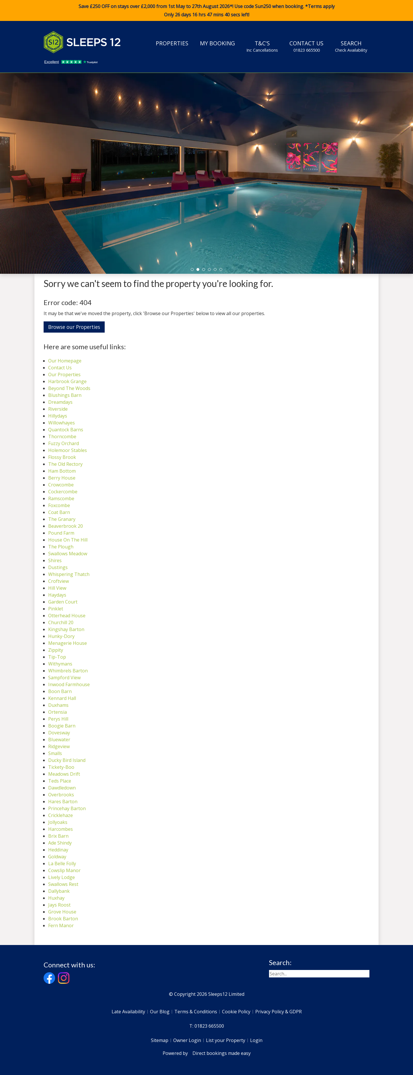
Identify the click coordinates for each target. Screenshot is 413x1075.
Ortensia (57, 712)
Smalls (55, 753)
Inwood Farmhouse (69, 684)
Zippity (55, 650)
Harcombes (60, 829)
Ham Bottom (62, 471)
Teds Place (59, 781)
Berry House (61, 478)
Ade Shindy (60, 843)
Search (351, 46)
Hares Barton (62, 801)
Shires (55, 560)
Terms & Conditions (195, 1011)
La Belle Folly (62, 863)
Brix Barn (58, 836)
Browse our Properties (74, 326)
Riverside (58, 409)
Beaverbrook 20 (65, 526)
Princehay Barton (67, 808)
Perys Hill (58, 719)
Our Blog (160, 1011)
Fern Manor (61, 925)
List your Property (225, 1040)
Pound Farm (61, 533)
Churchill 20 (60, 622)
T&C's (262, 46)
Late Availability (128, 1011)
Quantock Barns (65, 429)
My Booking (217, 43)
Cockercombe (62, 491)
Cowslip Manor (64, 870)
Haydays (57, 595)
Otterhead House (66, 615)
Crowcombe (61, 485)
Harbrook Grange (67, 381)
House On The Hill (67, 540)
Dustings (58, 567)
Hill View (57, 588)
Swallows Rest (63, 884)
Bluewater (59, 739)
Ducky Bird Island (66, 760)
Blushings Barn (64, 395)
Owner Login (187, 1040)
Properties (172, 43)
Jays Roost (59, 905)
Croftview (58, 581)
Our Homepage (64, 361)
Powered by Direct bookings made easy (207, 1053)
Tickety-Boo (61, 767)
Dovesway (59, 732)
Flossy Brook (62, 457)
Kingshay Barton (66, 629)
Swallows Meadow (67, 553)
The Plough (60, 547)
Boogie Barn (61, 726)
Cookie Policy (236, 1011)
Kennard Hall (62, 698)
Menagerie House (67, 643)
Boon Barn (60, 691)
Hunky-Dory (61, 636)
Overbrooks (61, 794)
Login (256, 1040)
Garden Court (62, 602)
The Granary (61, 519)
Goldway (57, 856)
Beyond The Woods (69, 388)
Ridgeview (59, 746)
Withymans (60, 664)
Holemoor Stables (67, 450)
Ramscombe (61, 498)
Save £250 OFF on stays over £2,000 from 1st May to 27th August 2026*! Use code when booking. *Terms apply (206, 10)
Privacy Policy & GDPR (278, 1011)
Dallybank (59, 891)
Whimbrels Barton (68, 670)
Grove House (62, 912)
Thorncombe (62, 436)
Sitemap (159, 1040)
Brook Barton (63, 918)
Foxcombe (59, 505)
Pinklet (55, 609)
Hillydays (57, 416)
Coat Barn (59, 512)
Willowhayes (61, 423)
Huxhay (56, 898)
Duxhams (58, 705)
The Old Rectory (65, 464)
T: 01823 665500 (206, 1026)
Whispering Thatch (68, 574)
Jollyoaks (57, 822)
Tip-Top (57, 657)
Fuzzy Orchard (63, 443)
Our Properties (64, 374)
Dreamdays (60, 402)
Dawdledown (62, 788)
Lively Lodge (61, 877)
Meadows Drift (64, 774)
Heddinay (58, 850)
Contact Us (306, 46)
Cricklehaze (60, 815)
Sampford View (64, 677)
